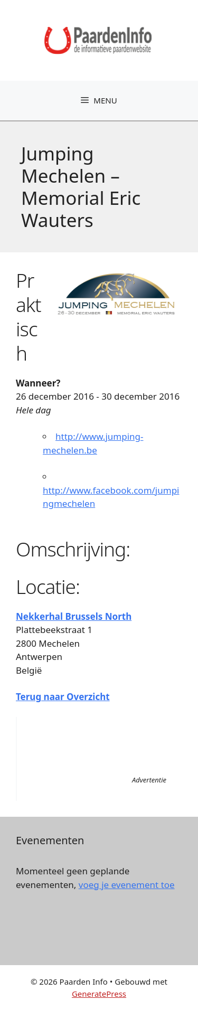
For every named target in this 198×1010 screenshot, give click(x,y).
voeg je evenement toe (127, 885)
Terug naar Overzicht (63, 697)
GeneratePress (99, 993)
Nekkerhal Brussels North (73, 616)
